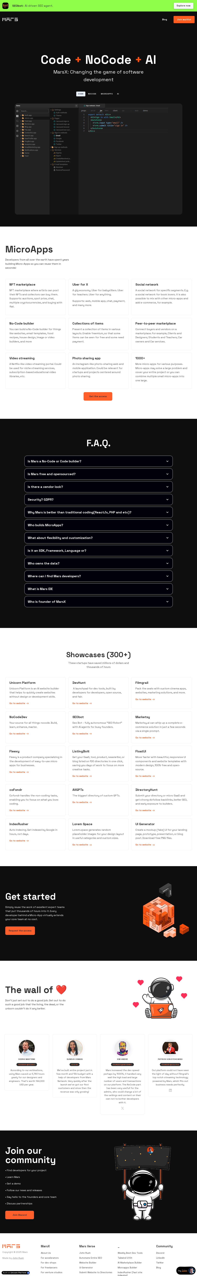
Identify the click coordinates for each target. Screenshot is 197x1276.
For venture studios (51, 1272)
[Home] (10, 19)
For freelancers (49, 1267)
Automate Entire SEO (90, 1257)
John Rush (18, 1258)
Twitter (160, 1262)
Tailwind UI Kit (125, 1257)
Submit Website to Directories (95, 1272)
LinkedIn (160, 1257)
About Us (46, 1252)
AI (118, 94)
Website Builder (87, 1262)
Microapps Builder (127, 1267)
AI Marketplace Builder (130, 1262)
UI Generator (86, 1267)
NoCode (92, 94)
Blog (158, 1267)
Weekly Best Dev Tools (130, 1252)
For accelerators (50, 1257)
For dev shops (48, 1262)
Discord (160, 1252)
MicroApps (107, 94)
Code (80, 94)
